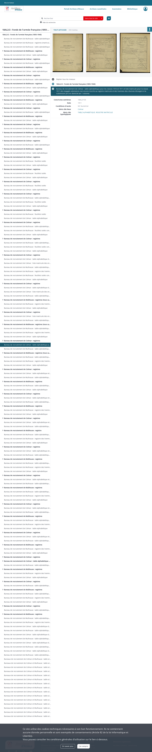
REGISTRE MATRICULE (104, 112)
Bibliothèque (132, 9)
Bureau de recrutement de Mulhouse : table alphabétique (27, 39)
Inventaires (116, 9)
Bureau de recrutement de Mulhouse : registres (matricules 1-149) (27, 43)
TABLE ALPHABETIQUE (86, 112)
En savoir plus (67, 746)
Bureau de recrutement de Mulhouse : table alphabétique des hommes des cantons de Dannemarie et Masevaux (27, 267)
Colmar (80, 109)
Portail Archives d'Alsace (74, 9)
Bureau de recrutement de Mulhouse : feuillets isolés (25, 161)
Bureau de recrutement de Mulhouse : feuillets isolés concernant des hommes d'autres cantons (27, 230)
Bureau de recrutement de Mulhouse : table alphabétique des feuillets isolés (27, 198)
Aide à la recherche (49, 22)
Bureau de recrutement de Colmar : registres (22, 59)
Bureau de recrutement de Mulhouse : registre (22, 430)
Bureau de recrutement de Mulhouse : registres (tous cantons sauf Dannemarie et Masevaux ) (27, 353)
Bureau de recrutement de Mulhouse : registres (23, 51)
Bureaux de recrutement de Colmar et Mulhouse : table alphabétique (27, 659)
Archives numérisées (98, 9)
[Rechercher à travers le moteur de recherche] (63, 18)
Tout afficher (60, 30)
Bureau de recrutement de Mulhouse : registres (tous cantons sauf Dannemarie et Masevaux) (27, 300)
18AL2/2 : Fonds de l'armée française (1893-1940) (22, 34)
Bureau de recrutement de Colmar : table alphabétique (25, 55)
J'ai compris (83, 746)
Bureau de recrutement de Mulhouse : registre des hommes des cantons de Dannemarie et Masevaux (27, 271)
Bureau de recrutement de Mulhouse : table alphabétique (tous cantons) (27, 296)
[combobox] (93, 18)
